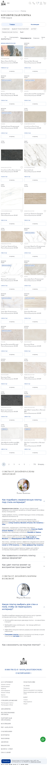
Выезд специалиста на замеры (32, 690)
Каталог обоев (5, 692)
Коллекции (35, 24)
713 (34, 464)
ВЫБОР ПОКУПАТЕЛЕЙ (20, 29)
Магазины (5, 738)
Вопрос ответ (7, 749)
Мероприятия (27, 701)
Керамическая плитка (10, 32)
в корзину (12, 71)
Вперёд (41, 464)
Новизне (36, 38)
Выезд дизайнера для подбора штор (33, 692)
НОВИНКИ (5, 29)
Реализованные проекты (8, 713)
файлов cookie (36, 762)
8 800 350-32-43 (11, 669)
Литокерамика (5, 690)
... (29, 464)
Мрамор (3, 688)
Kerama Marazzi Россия (8, 43)
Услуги (26, 686)
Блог (25, 697)
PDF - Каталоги (7, 727)
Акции (25, 703)
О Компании (6, 731)
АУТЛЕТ (33, 29)
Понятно (6, 761)
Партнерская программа (6, 719)
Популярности (25, 38)
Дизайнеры (5, 709)
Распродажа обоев (7, 705)
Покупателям (29, 682)
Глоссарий (6, 752)
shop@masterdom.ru (30, 669)
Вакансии (5, 745)
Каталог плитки (5, 684)
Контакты (5, 735)
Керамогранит (5, 686)
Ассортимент (7, 682)
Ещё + (22, 32)
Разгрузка (26, 688)
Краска (3, 695)
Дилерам (4, 742)
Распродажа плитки (7, 703)
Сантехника (4, 697)
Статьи (25, 699)
